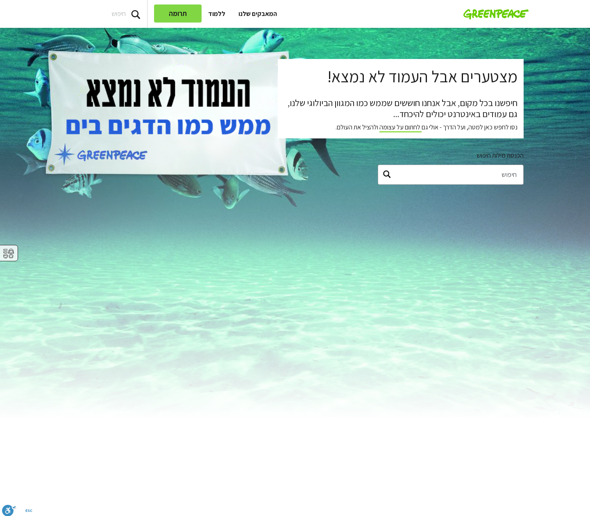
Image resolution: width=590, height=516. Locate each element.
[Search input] (73, 14)
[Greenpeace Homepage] (493, 14)
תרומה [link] (178, 13)
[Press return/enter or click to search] (136, 14)
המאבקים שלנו (257, 13)
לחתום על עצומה (400, 127)
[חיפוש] (451, 175)
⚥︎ (8, 254)
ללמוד (216, 13)
